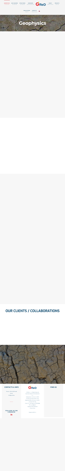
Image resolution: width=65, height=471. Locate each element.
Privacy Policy (32, 408)
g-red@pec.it (33, 404)
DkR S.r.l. (34, 412)
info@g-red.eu (11, 395)
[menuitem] (39, 11)
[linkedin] (11, 414)
